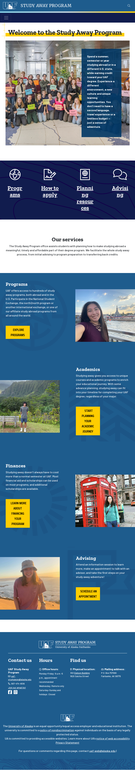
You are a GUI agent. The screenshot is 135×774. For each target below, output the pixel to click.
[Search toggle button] (129, 6)
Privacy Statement (67, 742)
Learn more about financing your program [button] (17, 513)
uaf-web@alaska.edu (102, 750)
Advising (120, 191)
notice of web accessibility (112, 738)
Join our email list (17, 687)
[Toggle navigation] (6, 17)
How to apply (50, 191)
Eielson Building (82, 673)
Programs (15, 191)
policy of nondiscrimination (57, 730)
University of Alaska (20, 726)
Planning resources (85, 198)
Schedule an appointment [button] (88, 593)
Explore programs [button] (18, 332)
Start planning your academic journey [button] (88, 421)
